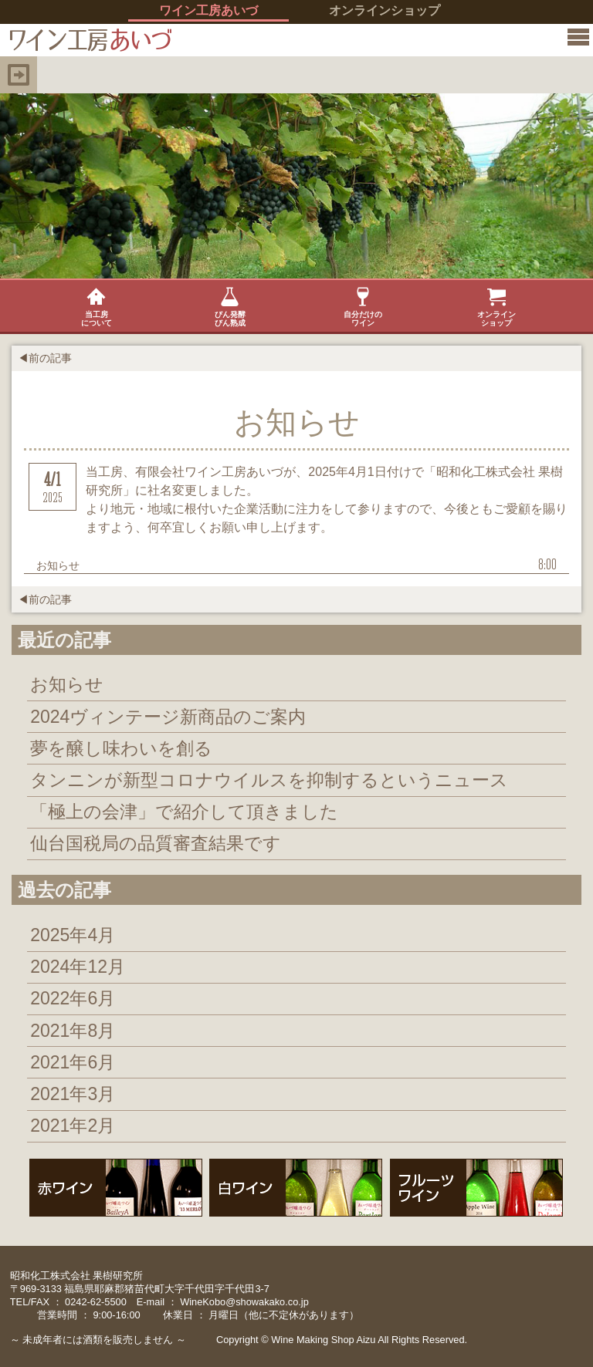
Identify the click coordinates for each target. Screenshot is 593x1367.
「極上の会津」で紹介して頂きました (184, 812)
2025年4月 (72, 935)
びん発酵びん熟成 (230, 307)
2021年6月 (72, 1062)
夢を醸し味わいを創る (121, 748)
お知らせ (66, 684)
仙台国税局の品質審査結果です (155, 843)
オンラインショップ (384, 10)
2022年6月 (72, 998)
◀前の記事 (45, 358)
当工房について (96, 307)
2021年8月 (72, 1031)
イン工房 (86, 40)
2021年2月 (72, 1126)
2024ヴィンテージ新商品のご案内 (168, 717)
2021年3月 (72, 1094)
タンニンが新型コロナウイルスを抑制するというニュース (269, 780)
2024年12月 (77, 967)
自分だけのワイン (363, 307)
